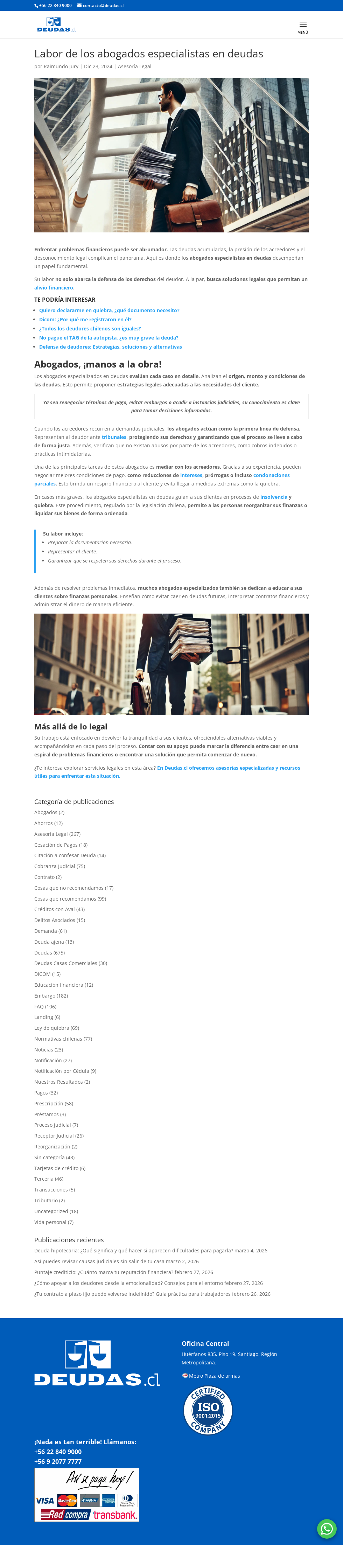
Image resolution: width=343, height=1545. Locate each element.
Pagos (41, 1092)
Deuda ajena (49, 941)
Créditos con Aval (54, 909)
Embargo (44, 995)
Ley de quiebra (51, 1028)
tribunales (114, 437)
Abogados (45, 812)
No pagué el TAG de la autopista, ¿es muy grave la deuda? (108, 337)
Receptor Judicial (54, 1135)
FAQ (39, 1006)
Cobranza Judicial (54, 866)
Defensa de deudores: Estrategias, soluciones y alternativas (110, 346)
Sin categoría (49, 1157)
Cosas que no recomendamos (69, 888)
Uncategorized (51, 1211)
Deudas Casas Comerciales (65, 963)
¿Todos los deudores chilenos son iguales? (90, 328)
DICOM (42, 974)
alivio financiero (53, 287)
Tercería (44, 1178)
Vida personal (50, 1222)
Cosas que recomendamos (65, 898)
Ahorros (43, 823)
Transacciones (51, 1189)
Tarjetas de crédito (56, 1168)
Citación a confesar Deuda (65, 855)
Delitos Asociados (54, 920)
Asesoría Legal (135, 66)
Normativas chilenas (58, 1038)
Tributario (46, 1200)
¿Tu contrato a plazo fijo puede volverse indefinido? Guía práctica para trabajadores (132, 1294)
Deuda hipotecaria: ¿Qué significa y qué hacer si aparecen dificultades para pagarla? (133, 1250)
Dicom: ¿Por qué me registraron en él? (85, 319)
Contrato (44, 877)
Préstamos (46, 1114)
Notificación (48, 1060)
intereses (191, 475)
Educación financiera (58, 984)
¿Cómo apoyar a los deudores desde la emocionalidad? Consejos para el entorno (128, 1283)
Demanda (45, 931)
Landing (43, 1017)
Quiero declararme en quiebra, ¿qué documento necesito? (109, 310)
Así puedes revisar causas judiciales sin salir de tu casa (99, 1261)
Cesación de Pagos (56, 844)
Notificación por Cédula (61, 1071)
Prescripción (48, 1103)
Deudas (43, 952)
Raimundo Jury (61, 66)
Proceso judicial (52, 1124)
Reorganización (52, 1146)
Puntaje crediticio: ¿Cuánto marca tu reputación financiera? (103, 1272)
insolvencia (273, 497)
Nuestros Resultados (58, 1081)
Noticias (43, 1049)
